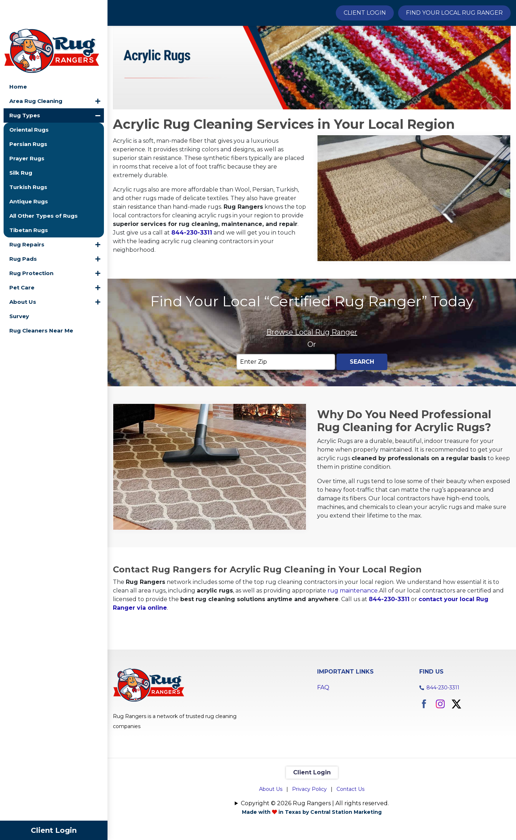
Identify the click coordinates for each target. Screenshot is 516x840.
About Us (22, 274)
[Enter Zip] (285, 401)
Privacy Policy (309, 828)
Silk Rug (20, 145)
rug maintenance (353, 629)
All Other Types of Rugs (43, 188)
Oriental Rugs (29, 102)
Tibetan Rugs (28, 202)
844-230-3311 (191, 271)
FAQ (323, 726)
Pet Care (21, 260)
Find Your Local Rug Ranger (454, 12)
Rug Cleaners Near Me (41, 303)
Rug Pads (23, 231)
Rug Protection (31, 245)
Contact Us (350, 828)
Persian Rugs (28, 116)
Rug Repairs (26, 217)
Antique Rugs (28, 174)
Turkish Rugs (28, 159)
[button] (98, 73)
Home (18, 59)
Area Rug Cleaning (35, 73)
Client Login (54, 830)
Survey (19, 288)
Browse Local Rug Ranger (311, 371)
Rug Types (24, 88)
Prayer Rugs (26, 131)
